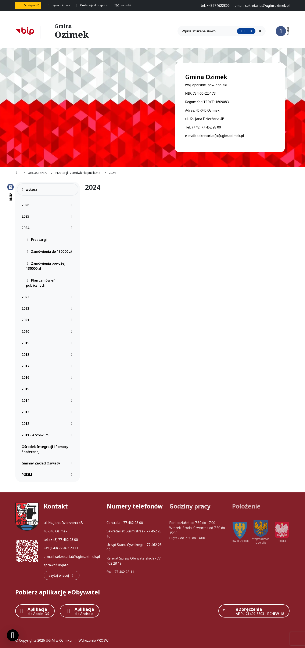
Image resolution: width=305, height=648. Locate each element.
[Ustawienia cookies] (13, 635)
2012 (48, 423)
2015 (48, 389)
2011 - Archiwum (48, 435)
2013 (48, 412)
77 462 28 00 (68, 539)
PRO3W (102, 640)
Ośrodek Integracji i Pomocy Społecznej (48, 449)
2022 (48, 308)
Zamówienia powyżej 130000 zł (45, 266)
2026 (48, 205)
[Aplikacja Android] (79, 611)
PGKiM (48, 474)
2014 (48, 400)
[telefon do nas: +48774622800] (218, 5)
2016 (48, 377)
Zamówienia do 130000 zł (49, 251)
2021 (48, 320)
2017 (48, 366)
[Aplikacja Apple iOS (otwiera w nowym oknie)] (35, 611)
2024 (48, 227)
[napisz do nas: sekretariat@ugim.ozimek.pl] (267, 5)
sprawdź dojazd (56, 565)
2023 (48, 297)
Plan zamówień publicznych (40, 283)
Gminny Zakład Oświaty (48, 463)
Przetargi (36, 239)
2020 (48, 331)
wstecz (29, 189)
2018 (48, 354)
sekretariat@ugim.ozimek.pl (77, 556)
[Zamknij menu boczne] (10, 192)
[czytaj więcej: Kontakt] (61, 575)
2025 (48, 216)
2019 (48, 343)
